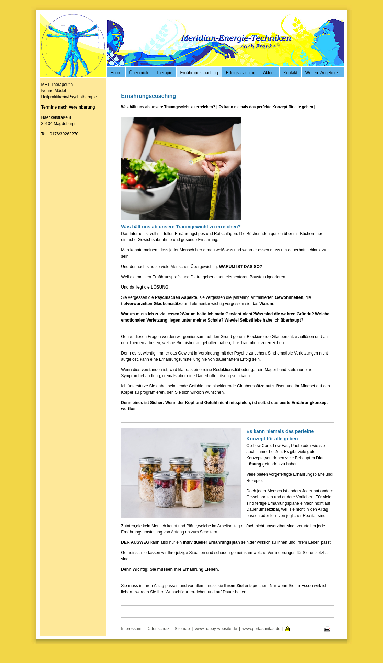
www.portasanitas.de (261, 628)
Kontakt (290, 72)
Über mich (138, 72)
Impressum (131, 628)
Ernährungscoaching (199, 72)
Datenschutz (158, 628)
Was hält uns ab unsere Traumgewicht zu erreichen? (168, 107)
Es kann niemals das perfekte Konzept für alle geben (265, 107)
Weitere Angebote (321, 72)
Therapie (164, 72)
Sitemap (182, 628)
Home (116, 72)
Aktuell (269, 72)
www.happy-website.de (216, 628)
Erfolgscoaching (240, 72)
